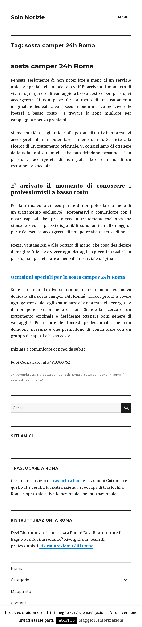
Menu (123, 17)
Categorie (20, 580)
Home (16, 568)
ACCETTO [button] (67, 621)
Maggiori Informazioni (100, 620)
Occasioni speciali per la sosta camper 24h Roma (68, 277)
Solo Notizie (28, 17)
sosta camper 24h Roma (52, 66)
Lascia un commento (27, 379)
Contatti (18, 603)
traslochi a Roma (68, 480)
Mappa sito (21, 591)
